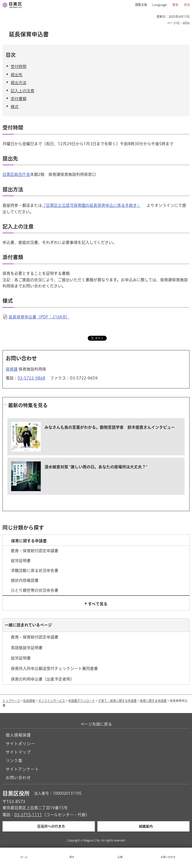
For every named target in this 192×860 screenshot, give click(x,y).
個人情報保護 (18, 735)
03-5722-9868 (31, 378)
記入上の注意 (22, 91)
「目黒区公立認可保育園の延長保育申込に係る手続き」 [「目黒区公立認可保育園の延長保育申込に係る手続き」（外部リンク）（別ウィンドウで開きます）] (91, 205)
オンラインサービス (51, 700)
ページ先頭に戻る (96, 724)
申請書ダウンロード (81, 700)
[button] (139, 5)
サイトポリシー (20, 744)
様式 (15, 107)
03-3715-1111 (28, 815)
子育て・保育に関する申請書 (117, 700)
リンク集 (14, 761)
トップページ (11, 700)
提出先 (16, 75)
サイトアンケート (22, 769)
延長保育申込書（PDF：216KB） (39, 317)
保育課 (12, 369)
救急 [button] (187, 4)
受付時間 (18, 67)
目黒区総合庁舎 (16, 174)
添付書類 (18, 99)
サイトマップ (18, 752)
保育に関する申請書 (153, 700)
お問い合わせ (18, 778)
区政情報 (29, 700)
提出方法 (18, 83)
